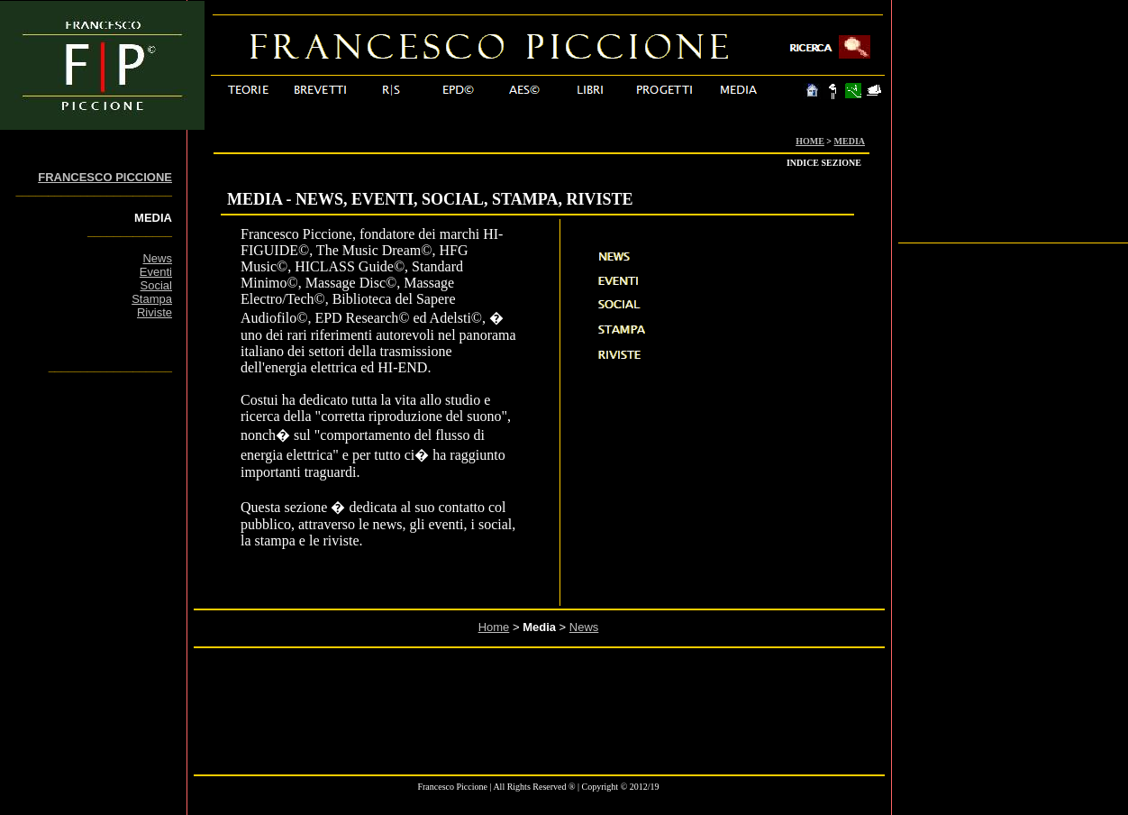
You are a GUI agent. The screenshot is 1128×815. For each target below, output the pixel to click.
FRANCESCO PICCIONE (105, 177)
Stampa (152, 299)
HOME (810, 141)
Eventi (156, 272)
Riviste (154, 312)
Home (494, 627)
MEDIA (849, 141)
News (157, 258)
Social (156, 285)
